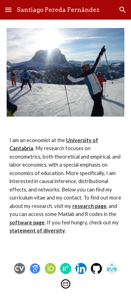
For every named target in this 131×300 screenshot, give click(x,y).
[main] (66, 188)
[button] (8, 9)
